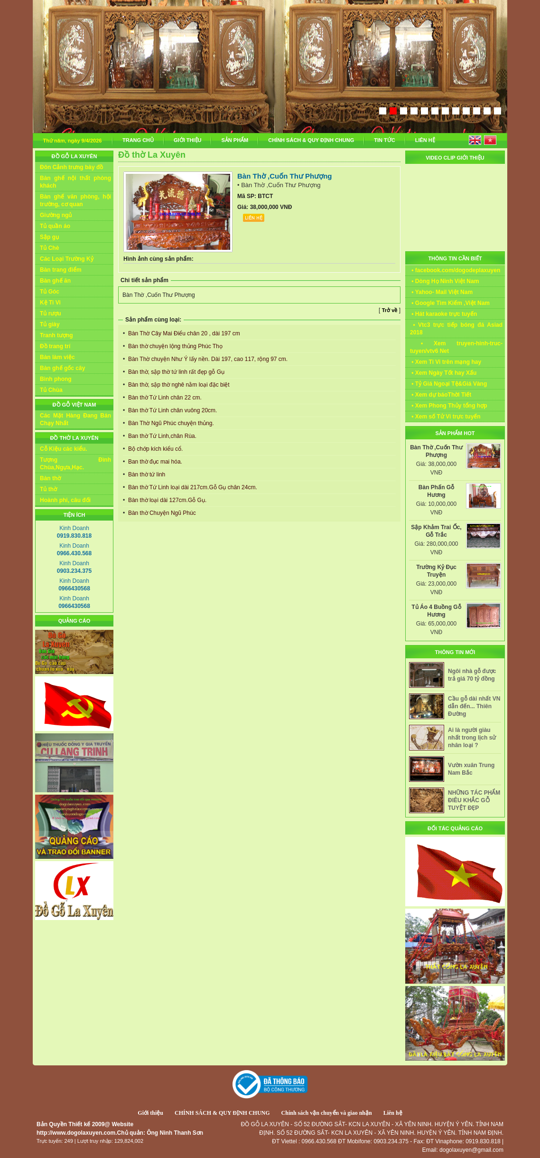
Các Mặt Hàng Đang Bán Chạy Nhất (75, 419)
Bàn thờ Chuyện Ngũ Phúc (161, 513)
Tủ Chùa (51, 390)
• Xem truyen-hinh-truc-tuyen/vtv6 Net (456, 347)
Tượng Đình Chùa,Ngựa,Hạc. (75, 463)
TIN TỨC (384, 140)
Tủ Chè (49, 248)
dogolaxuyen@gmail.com (471, 1150)
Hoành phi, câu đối (65, 500)
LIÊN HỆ (425, 140)
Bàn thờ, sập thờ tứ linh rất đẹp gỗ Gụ (175, 372)
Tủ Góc (49, 291)
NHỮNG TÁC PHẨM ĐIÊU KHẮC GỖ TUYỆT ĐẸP (474, 800)
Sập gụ (49, 237)
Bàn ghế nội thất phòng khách (75, 182)
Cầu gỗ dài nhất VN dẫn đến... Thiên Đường (474, 706)
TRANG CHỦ (138, 140)
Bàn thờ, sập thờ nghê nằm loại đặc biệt (178, 384)
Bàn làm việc (57, 357)
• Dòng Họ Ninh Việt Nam (444, 281)
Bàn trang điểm (61, 269)
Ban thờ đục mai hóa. (154, 461)
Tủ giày (50, 324)
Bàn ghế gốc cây (62, 368)
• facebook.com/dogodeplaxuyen (455, 270)
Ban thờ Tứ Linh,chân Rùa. (162, 436)
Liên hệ (392, 1113)
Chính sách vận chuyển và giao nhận (326, 1113)
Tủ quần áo (55, 226)
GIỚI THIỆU (187, 140)
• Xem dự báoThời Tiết (440, 394)
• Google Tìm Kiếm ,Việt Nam (450, 303)
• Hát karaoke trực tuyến (443, 314)
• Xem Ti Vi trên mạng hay (445, 362)
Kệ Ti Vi (50, 302)
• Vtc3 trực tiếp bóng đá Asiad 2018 (456, 329)
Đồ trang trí (55, 346)
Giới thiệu (150, 1113)
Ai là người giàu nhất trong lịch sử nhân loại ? (472, 738)
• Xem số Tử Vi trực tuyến (445, 416)
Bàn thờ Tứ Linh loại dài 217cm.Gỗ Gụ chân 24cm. (192, 487)
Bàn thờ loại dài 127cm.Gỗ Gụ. (167, 500)
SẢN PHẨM (234, 140)
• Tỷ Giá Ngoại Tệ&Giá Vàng (448, 383)
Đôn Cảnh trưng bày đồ (71, 167)
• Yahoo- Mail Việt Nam (441, 292)
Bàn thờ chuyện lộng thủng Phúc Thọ (175, 346)
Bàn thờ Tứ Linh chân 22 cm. (164, 397)
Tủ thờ (48, 489)
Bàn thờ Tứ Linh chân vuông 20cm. (172, 410)
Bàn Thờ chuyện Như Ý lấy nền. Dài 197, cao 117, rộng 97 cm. (207, 359)
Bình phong (56, 379)
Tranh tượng (56, 335)
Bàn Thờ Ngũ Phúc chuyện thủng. (170, 423)
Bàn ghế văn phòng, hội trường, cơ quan (75, 200)
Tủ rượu (50, 313)
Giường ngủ (56, 215)
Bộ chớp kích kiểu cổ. (155, 449)
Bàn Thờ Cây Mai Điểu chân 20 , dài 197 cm (183, 333)
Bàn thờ (50, 478)
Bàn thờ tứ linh (146, 474)
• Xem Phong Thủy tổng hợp (448, 405)
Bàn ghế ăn (55, 280)
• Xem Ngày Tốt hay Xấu (443, 373)
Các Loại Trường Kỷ (66, 259)
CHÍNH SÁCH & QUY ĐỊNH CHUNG (311, 140)
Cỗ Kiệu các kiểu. (63, 449)
